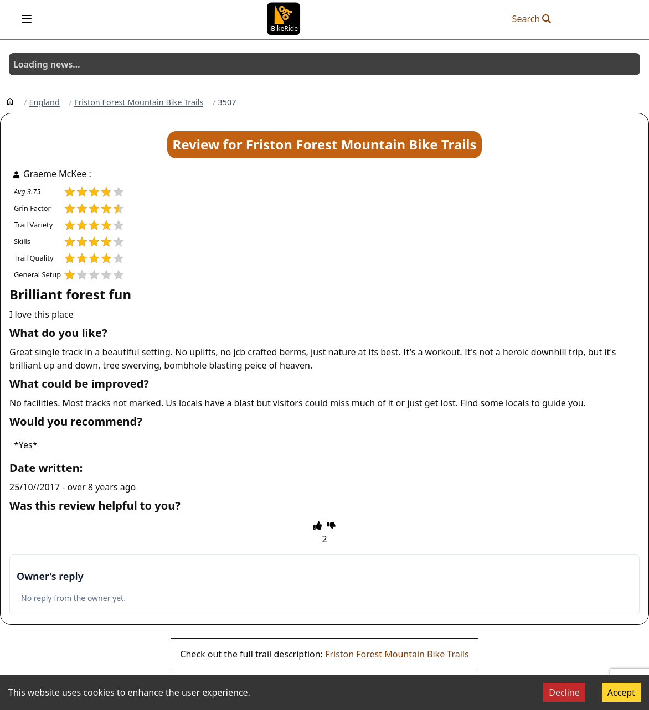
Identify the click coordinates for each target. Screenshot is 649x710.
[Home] (10, 100)
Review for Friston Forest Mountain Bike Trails (324, 144)
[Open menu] (26, 19)
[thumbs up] (317, 525)
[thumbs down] (331, 525)
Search (532, 19)
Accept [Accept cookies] (621, 692)
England (44, 102)
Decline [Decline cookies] (564, 692)
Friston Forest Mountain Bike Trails (138, 102)
